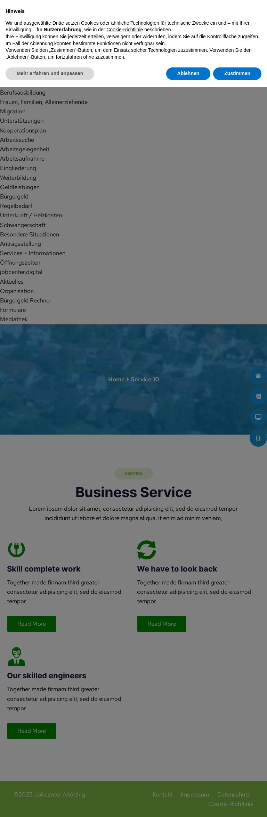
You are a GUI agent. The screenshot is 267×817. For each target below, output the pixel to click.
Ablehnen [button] (188, 803)
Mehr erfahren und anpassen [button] (50, 803)
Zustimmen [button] (237, 803)
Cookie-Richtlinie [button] (124, 759)
